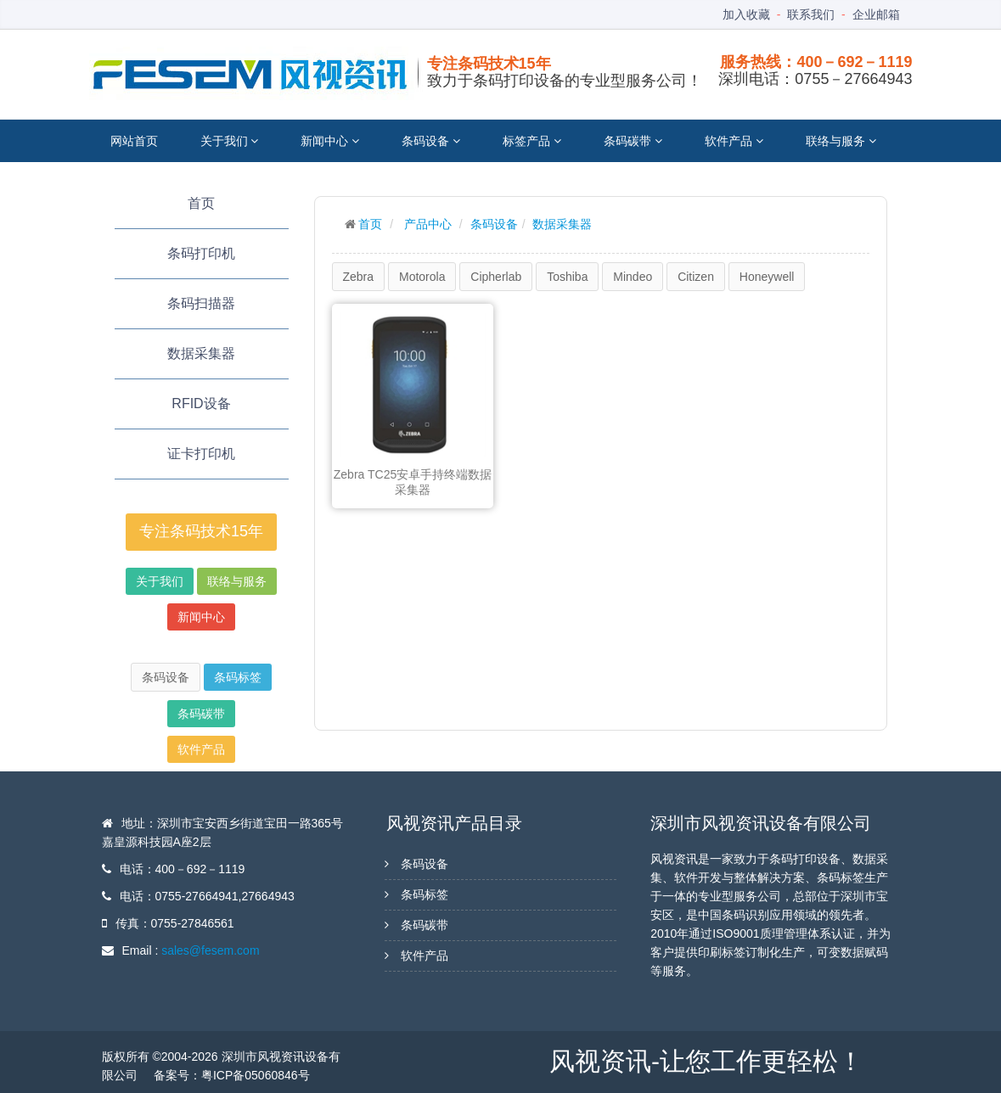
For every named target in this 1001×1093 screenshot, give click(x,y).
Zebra (358, 276)
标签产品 (532, 141)
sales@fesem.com (210, 950)
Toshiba (567, 276)
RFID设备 (201, 403)
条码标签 (237, 677)
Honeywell (767, 276)
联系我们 (811, 14)
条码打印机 (201, 253)
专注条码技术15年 (201, 531)
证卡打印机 (201, 453)
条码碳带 (633, 141)
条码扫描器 (201, 303)
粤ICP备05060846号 (255, 1075)
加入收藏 (746, 14)
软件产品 (734, 141)
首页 (201, 203)
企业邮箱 (876, 14)
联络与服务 (841, 141)
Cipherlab (495, 276)
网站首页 (134, 141)
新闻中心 (330, 141)
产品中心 (428, 224)
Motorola (422, 276)
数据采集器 (201, 353)
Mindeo (632, 276)
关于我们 (229, 141)
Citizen (696, 276)
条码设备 (431, 141)
